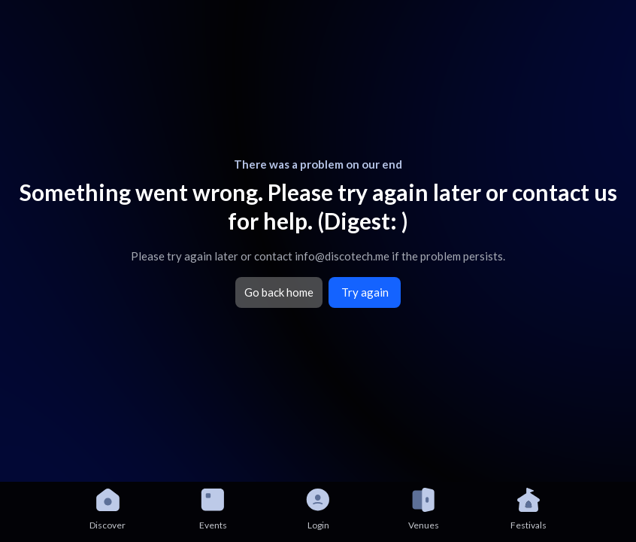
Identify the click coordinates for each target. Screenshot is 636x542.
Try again (365, 292)
